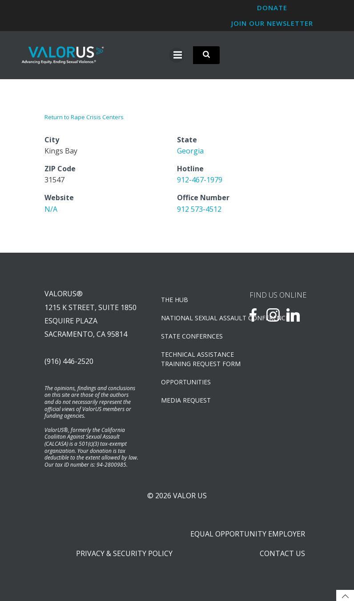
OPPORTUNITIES (186, 382)
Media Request (186, 400)
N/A (50, 209)
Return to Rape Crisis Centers (84, 117)
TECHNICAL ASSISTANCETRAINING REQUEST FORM (192, 359)
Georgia (190, 151)
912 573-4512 (199, 209)
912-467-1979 (199, 180)
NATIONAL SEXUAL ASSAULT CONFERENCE (192, 318)
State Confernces (192, 336)
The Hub (174, 299)
